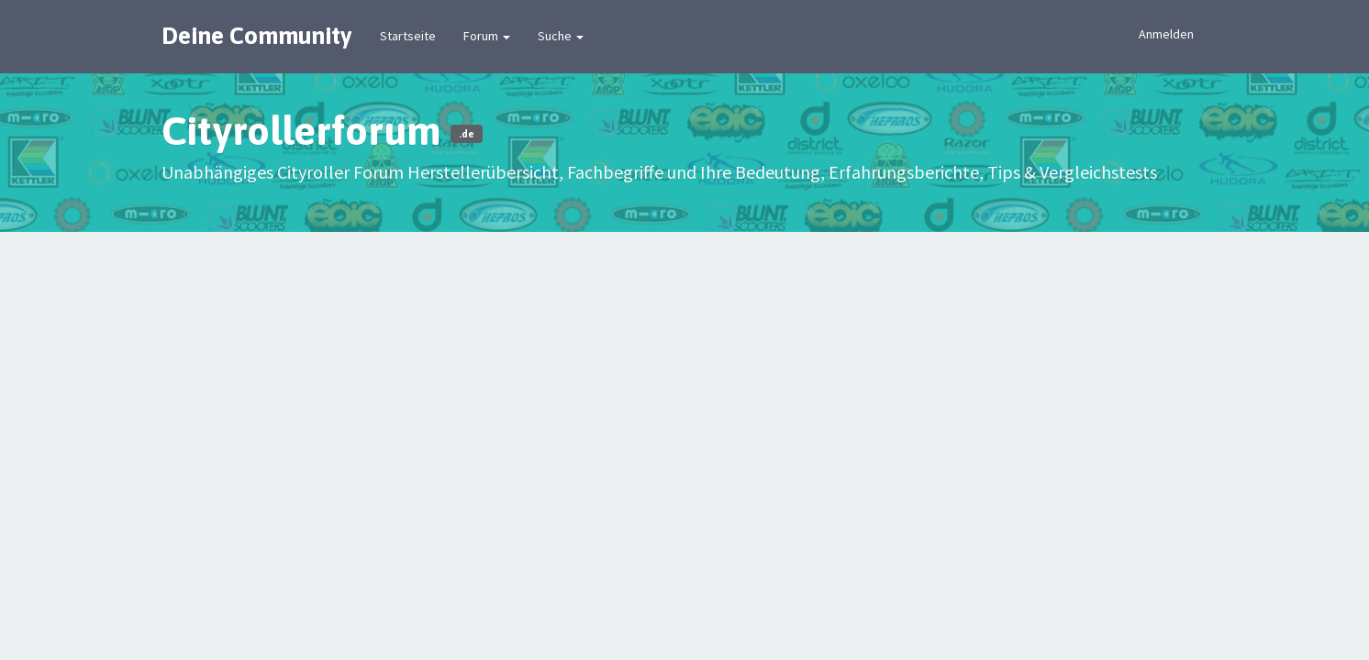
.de (466, 133)
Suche (561, 36)
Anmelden (1166, 34)
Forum (486, 36)
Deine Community (256, 36)
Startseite (408, 36)
